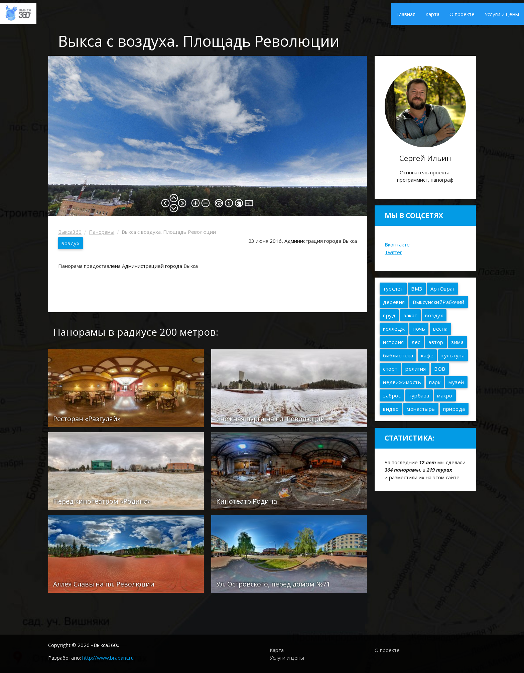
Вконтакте (397, 244)
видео (391, 408)
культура (453, 355)
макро (444, 395)
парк (434, 382)
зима (457, 342)
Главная (405, 14)
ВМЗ (416, 288)
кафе (427, 355)
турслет (393, 288)
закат (410, 315)
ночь (419, 328)
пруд (389, 315)
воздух (70, 243)
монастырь (421, 408)
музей (456, 382)
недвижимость (402, 382)
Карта (432, 14)
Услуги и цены (502, 14)
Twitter (393, 252)
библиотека (398, 355)
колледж (394, 328)
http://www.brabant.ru (108, 657)
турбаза (419, 395)
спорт (390, 368)
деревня (394, 302)
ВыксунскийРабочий (439, 302)
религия (415, 368)
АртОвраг (442, 288)
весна (440, 328)
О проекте (462, 14)
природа (454, 408)
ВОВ (439, 368)
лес (416, 342)
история (393, 342)
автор (435, 342)
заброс (392, 395)
